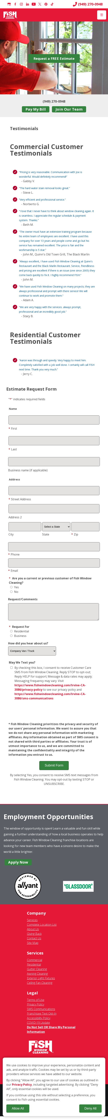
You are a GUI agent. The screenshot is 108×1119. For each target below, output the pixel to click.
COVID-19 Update (38, 1025)
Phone (14, 554)
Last (13, 449)
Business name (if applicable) (28, 470)
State (45, 534)
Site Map (32, 946)
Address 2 (15, 517)
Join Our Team (69, 109)
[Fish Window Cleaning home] (10, 14)
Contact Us (34, 941)
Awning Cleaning (37, 976)
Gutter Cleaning (37, 972)
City (11, 534)
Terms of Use (35, 1003)
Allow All (18, 1108)
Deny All (90, 1108)
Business (18, 639)
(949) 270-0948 (88, 4)
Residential (19, 634)
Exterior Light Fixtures (41, 981)
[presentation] (54, 714)
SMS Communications (41, 1012)
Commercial (34, 963)
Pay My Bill (36, 109)
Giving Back (34, 936)
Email (13, 571)
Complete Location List (42, 927)
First (13, 429)
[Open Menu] (101, 15)
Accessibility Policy (38, 1021)
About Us (33, 932)
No (14, 592)
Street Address (20, 499)
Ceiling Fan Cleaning (39, 985)
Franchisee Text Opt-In (41, 1016)
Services (32, 923)
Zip (74, 534)
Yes (14, 587)
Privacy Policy (35, 1007)
